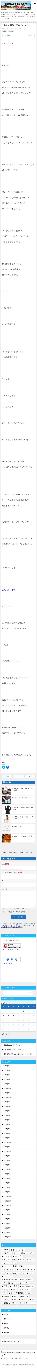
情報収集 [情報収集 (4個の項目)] (29, 1293)
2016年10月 (7, 1151)
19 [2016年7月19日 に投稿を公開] (8, 1024)
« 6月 (2, 1034)
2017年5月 (7, 1120)
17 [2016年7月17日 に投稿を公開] (33, 1020)
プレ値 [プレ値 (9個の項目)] (22, 1273)
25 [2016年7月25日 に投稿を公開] (3, 1029)
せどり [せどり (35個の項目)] (8, 1253)
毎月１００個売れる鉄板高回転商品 (28, 852)
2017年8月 (7, 1106)
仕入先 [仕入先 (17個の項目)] (15, 1286)
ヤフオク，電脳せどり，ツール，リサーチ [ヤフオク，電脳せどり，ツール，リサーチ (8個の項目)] (18, 1279)
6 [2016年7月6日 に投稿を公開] (13, 1015)
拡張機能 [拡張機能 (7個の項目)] (6, 1296)
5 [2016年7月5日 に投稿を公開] (8, 1015)
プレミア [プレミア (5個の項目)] (32, 1269)
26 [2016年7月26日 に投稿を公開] (8, 1029)
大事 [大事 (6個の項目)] (5, 1293)
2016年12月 (7, 1142)
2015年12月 (7, 1196)
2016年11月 (7, 1147)
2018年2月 (7, 1079)
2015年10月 (7, 1205)
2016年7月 (7, 1165)
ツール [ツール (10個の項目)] (14, 1263)
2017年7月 (7, 1111)
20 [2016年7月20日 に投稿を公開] (13, 1024)
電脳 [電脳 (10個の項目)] (33, 1300)
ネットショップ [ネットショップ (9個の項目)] (9, 1270)
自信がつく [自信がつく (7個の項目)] (24, 1299)
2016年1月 (7, 1192)
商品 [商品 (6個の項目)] (21, 1289)
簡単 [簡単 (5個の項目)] (15, 1299)
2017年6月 (7, 1115)
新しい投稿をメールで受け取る (14, 912)
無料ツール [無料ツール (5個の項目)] (25, 1296)
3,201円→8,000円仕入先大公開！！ (11, 852)
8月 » (7, 1034)
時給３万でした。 (17, 826)
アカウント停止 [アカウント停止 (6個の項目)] (20, 1253)
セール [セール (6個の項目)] (6, 1263)
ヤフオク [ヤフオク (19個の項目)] (8, 1276)
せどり (6, 1314)
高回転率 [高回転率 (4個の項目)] (21, 1303)
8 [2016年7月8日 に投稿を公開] (23, 1015)
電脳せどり (7, 1332)
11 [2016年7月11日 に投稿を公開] (3, 1020)
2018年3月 (7, 1075)
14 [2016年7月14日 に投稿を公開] (18, 1020)
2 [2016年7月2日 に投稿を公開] (28, 1011)
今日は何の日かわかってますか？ (14, 1054)
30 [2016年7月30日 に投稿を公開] (28, 1029)
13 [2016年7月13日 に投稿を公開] (13, 1020)
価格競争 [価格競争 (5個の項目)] (30, 1286)
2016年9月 (7, 1156)
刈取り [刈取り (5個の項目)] (14, 1289)
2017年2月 (7, 1133)
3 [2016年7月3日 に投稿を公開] (33, 1011)
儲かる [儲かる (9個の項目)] (6, 1290)
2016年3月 (7, 1183)
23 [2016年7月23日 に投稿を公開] (28, 1024)
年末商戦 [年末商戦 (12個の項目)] (19, 1293)
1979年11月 (7, 1237)
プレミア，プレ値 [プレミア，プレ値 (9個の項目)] (10, 1273)
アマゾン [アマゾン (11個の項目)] (7, 1256)
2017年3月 (7, 1129)
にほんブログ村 (8, 963)
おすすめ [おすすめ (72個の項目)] (18, 1249)
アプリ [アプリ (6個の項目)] (31, 1253)
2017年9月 (7, 1102)
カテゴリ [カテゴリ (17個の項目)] (19, 1256)
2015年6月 (7, 1223)
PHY (28, 1054)
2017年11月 (7, 1093)
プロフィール (8, 1045)
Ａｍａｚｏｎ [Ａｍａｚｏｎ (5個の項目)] (31, 1303)
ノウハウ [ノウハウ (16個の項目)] (22, 1270)
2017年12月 (7, 1088)
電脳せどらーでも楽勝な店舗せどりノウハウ (22, 808)
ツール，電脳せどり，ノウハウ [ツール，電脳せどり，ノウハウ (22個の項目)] (19, 1266)
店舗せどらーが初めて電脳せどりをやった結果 (22, 789)
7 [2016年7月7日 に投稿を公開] (18, 1015)
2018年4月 (7, 1070)
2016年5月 (7, 1174)
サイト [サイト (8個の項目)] (22, 1259)
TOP (18, 1353)
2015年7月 (7, 1219)
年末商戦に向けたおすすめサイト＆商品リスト (22, 817)
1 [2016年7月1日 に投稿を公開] (23, 1011)
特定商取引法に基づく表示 (12, 1341)
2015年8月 (7, 1214)
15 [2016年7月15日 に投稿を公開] (23, 1020)
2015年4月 (7, 1232)
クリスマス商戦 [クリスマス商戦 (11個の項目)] (10, 1260)
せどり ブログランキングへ (11, 949)
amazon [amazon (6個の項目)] (6, 1249)
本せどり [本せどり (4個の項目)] (16, 1296)
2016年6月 (7, 1169)
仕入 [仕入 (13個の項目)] (5, 1286)
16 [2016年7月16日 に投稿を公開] (28, 1020)
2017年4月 (7, 1124)
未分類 (4, 31)
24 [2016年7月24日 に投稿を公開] (33, 1024)
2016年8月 (7, 1160)
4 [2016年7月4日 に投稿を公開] (3, 1015)
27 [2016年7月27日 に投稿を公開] (13, 1029)
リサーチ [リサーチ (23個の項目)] (23, 1283)
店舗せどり (7, 1319)
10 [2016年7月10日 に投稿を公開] (33, 1015)
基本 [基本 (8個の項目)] (28, 1289)
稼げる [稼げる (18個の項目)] (7, 1300)
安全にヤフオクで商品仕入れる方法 (22, 836)
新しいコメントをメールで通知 (14, 908)
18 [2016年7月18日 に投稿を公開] (3, 1024)
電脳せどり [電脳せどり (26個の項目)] (9, 1303)
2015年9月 (7, 1210)
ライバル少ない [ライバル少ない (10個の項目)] (9, 1283)
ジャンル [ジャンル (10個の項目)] (31, 1260)
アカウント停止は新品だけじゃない (22, 798)
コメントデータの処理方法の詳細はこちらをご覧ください (18, 926)
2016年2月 (7, 1187)
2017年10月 (7, 1097)
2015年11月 (7, 1201)
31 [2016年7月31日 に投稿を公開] (33, 1029)
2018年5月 (7, 1066)
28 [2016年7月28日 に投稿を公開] (18, 1029)
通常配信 (11, 31)
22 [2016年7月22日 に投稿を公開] (23, 1024)
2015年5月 (7, 1228)
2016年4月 (7, 1178)
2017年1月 (7, 1138)
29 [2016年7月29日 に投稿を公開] (23, 1029)
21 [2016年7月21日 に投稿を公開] (18, 1024)
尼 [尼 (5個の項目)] (11, 1293)
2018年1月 (7, 1084)
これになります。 (9, 590)
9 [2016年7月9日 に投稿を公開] (28, 1015)
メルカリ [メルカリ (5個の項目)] (31, 1273)
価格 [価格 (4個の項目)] (23, 1286)
